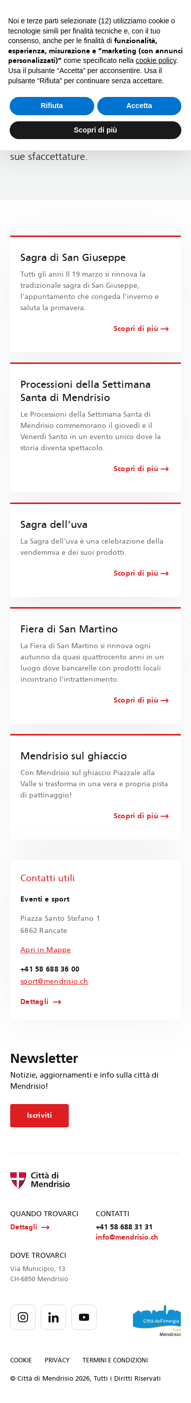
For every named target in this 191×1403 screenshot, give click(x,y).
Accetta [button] (139, 106)
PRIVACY (57, 1360)
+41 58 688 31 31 (124, 1227)
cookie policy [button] (156, 60)
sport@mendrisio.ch (54, 981)
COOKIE (21, 1360)
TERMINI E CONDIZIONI (115, 1360)
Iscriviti (39, 1115)
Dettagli (34, 1002)
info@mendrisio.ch (127, 1237)
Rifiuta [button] (52, 106)
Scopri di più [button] (95, 130)
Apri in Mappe (45, 950)
